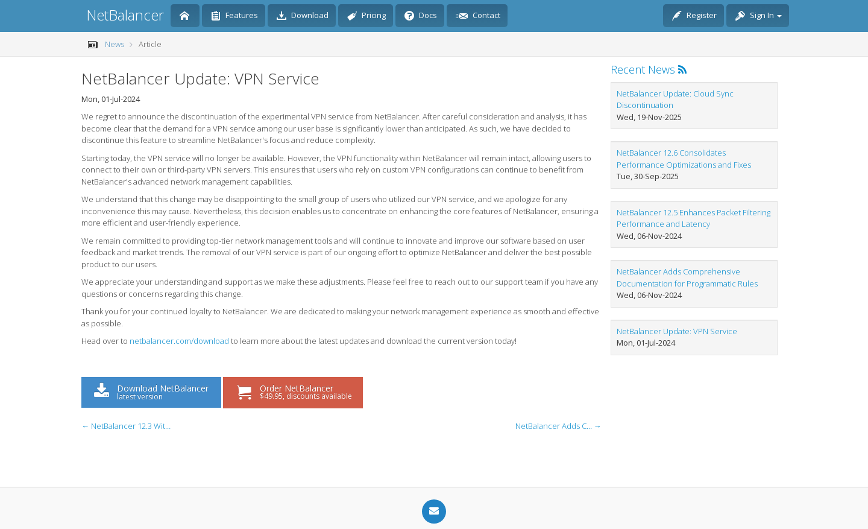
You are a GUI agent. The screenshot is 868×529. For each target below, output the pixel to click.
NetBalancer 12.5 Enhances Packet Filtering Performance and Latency (693, 218)
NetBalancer (125, 15)
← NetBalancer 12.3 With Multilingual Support (126, 425)
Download (303, 16)
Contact (478, 16)
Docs (420, 16)
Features (234, 16)
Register (694, 16)
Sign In (758, 16)
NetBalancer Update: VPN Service (677, 331)
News (114, 44)
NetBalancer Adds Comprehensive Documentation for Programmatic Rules (687, 277)
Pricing (366, 16)
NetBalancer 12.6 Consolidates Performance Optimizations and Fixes (684, 158)
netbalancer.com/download (179, 340)
